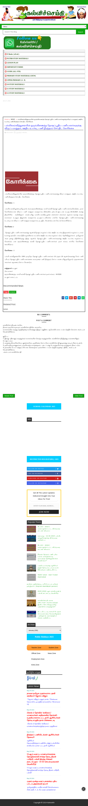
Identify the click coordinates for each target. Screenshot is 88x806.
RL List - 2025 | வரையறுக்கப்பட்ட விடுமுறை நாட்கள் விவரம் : (49, 529)
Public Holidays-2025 (44, 637)
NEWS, (25, 132)
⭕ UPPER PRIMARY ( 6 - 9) (15, 80)
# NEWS (12, 292)
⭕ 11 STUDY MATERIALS (14, 89)
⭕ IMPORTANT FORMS (14, 67)
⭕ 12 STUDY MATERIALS (14, 93)
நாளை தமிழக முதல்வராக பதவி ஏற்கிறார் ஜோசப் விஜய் (41, 694)
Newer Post (8, 396)
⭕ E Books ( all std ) (12, 54)
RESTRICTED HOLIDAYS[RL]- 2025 (43, 459)
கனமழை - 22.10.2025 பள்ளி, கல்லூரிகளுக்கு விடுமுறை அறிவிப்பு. (49, 538)
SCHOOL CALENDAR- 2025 (44, 406)
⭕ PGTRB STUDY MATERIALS (16, 58)
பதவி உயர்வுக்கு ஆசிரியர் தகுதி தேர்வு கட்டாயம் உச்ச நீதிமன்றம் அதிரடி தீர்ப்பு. (48, 568)
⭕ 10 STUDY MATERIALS (14, 84)
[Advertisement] (44, 109)
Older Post (79, 396)
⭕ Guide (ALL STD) (13, 71)
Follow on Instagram (44, 483)
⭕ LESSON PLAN (11, 63)
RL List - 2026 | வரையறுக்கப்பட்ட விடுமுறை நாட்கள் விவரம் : (49, 547)
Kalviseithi (50, 802)
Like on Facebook (44, 473)
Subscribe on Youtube (44, 478)
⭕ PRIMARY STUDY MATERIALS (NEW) (20, 76)
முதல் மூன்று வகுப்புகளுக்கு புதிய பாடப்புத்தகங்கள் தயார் (42, 782)
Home (7, 119)
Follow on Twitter (44, 469)
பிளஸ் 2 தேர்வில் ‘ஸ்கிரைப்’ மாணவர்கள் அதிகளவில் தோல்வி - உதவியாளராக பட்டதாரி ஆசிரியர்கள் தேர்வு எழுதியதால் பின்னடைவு (43, 717)
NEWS (13, 119)
